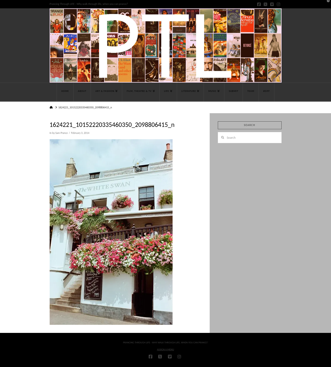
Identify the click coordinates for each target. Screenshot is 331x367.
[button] (326, 4)
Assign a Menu (165, 349)
